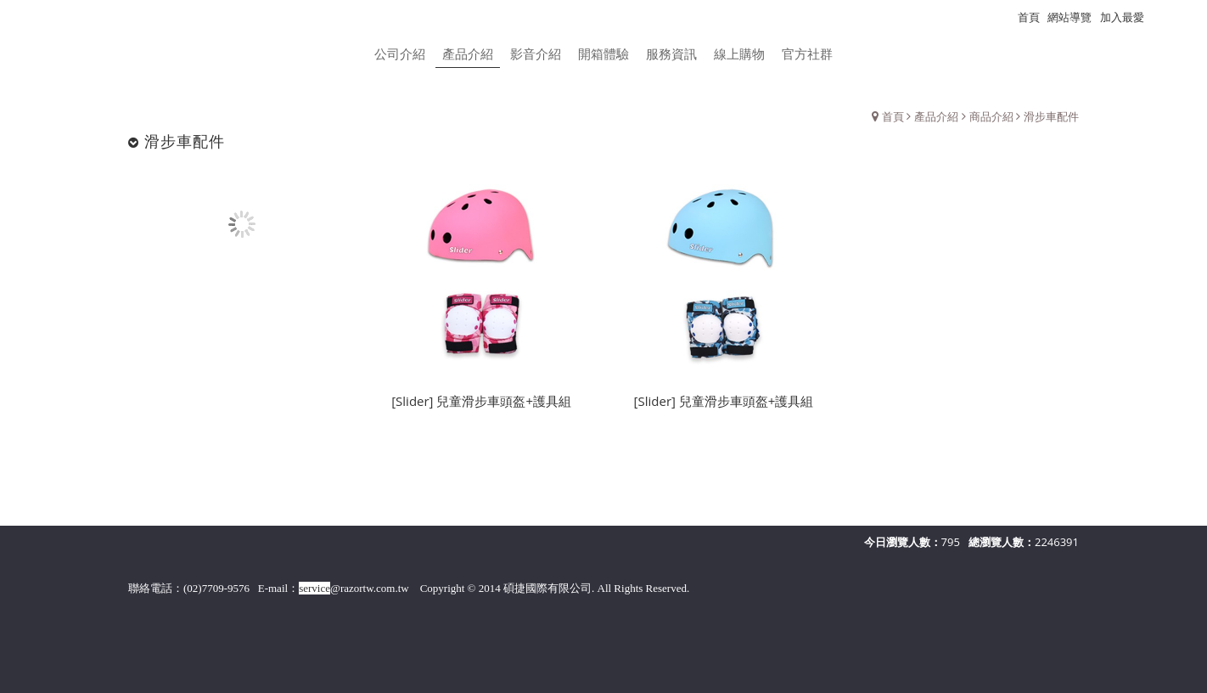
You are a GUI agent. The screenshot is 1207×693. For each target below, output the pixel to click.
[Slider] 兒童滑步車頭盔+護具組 (481, 405)
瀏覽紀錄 (1174, 17)
